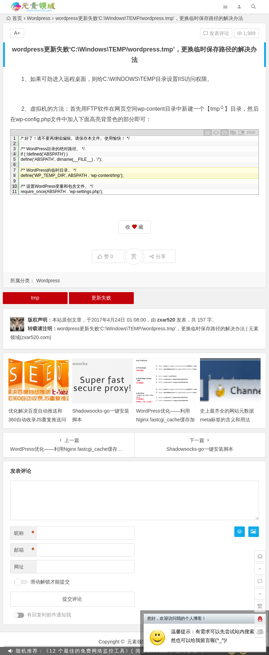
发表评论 (216, 33)
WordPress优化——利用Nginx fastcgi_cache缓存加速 (165, 419)
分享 (157, 256)
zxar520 (166, 320)
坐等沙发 (187, 651)
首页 (14, 18)
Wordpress (38, 18)
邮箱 (24, 550)
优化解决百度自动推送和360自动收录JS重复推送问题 (37, 419)
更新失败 (101, 298)
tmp (218, 109)
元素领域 (137, 641)
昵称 (24, 533)
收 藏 (134, 227)
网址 (19, 567)
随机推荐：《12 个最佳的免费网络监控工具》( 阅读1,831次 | (94, 651)
